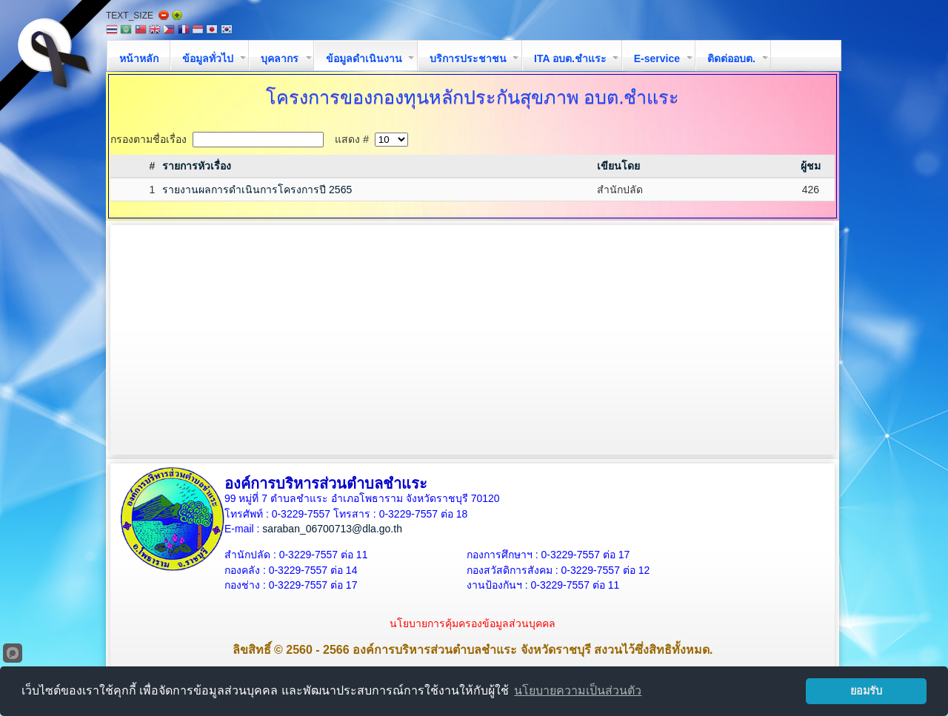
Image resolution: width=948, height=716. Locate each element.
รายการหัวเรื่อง (196, 166)
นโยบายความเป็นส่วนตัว (577, 690)
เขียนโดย (618, 166)
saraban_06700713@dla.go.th (332, 529)
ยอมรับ (866, 691)
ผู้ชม (811, 166)
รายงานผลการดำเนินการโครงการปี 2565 (257, 189)
